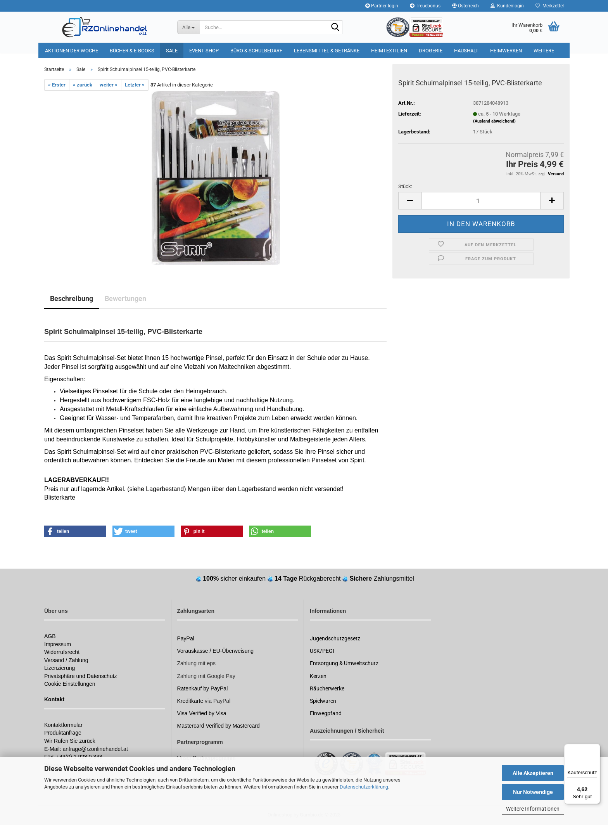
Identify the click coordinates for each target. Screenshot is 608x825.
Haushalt (466, 51)
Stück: (405, 186)
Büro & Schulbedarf (256, 51)
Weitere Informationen (533, 809)
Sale (172, 51)
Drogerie (430, 51)
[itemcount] (481, 200)
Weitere (544, 51)
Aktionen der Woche (71, 51)
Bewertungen (125, 298)
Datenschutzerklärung (364, 787)
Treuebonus (425, 6)
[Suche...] (188, 27)
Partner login (381, 6)
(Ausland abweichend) (494, 121)
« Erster (57, 85)
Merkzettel (549, 6)
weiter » (108, 85)
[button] (465, 6)
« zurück (82, 85)
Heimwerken (506, 51)
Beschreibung (71, 298)
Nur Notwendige (533, 792)
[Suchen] (335, 28)
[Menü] (595, 748)
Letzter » (135, 85)
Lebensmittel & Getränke (326, 51)
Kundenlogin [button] (507, 6)
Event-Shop (204, 51)
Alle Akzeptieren (533, 773)
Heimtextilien (389, 51)
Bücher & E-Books (132, 51)
